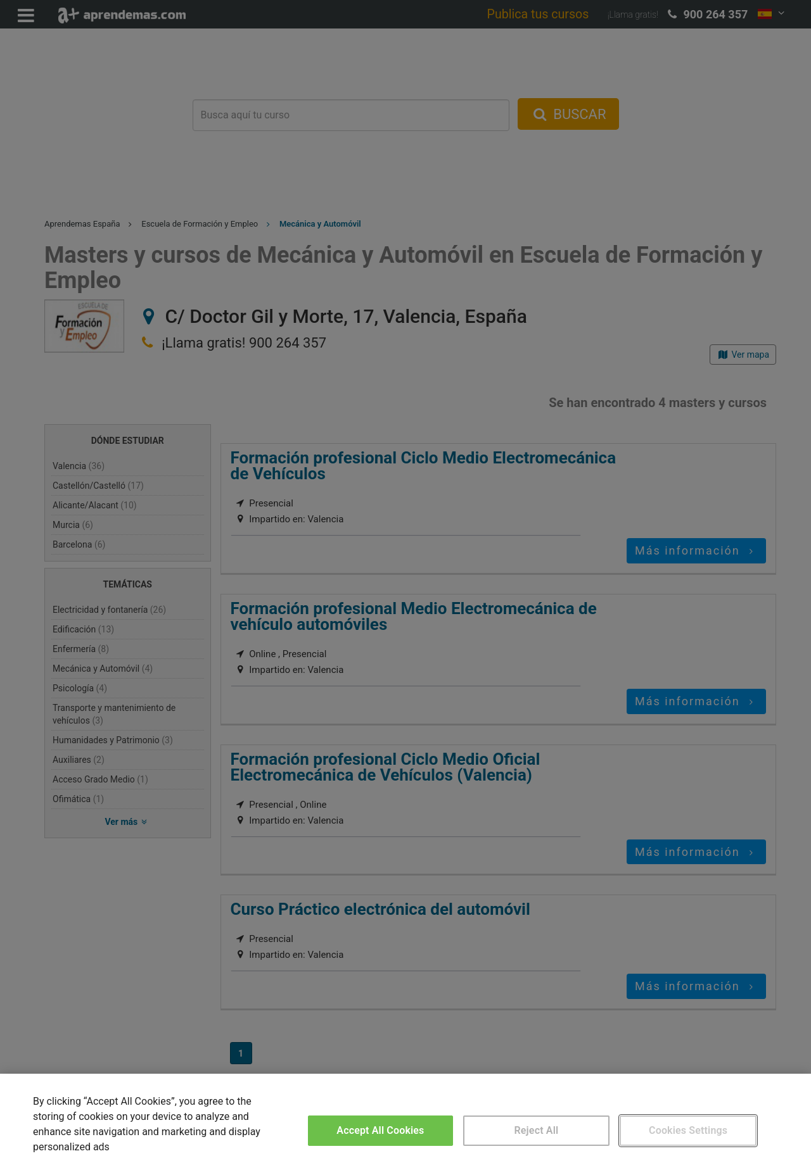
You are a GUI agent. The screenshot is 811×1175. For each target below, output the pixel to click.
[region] (405, 1124)
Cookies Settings (688, 1130)
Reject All (536, 1130)
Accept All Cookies (380, 1130)
